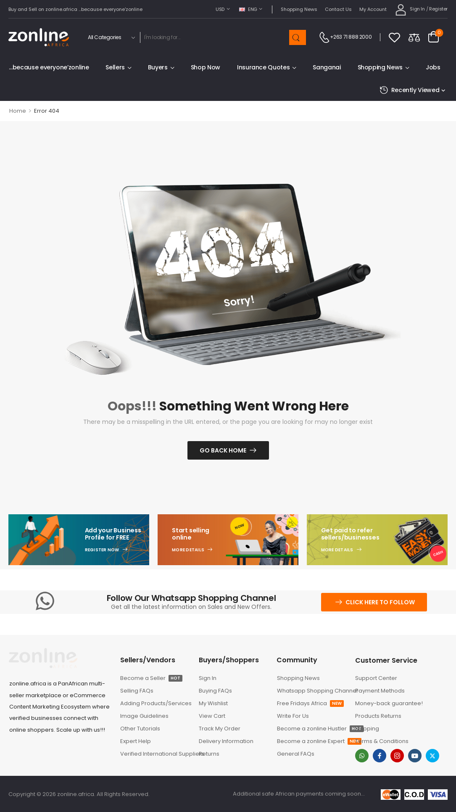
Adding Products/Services (155, 703)
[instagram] (397, 755)
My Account (373, 9)
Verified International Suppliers (155, 754)
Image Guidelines (144, 716)
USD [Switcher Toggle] (220, 9)
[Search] (214, 37)
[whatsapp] (362, 755)
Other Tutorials (140, 729)
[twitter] (432, 755)
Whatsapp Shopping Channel (312, 691)
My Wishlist (213, 703)
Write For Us (293, 716)
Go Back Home (223, 450)
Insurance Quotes (263, 67)
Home (17, 111)
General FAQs (295, 754)
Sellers (115, 67)
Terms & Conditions (382, 741)
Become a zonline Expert (312, 741)
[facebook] (379, 755)
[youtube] (415, 755)
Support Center (376, 678)
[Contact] (324, 37)
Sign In (207, 678)
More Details (188, 550)
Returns (209, 754)
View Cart (212, 716)
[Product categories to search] (111, 37)
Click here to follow (380, 602)
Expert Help (135, 741)
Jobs (433, 67)
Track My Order (219, 729)
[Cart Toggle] (433, 37)
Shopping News (299, 9)
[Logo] (38, 37)
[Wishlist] (394, 37)
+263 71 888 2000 (351, 37)
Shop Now (205, 67)
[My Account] (410, 9)
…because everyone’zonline (49, 67)
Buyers (158, 67)
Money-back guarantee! (389, 703)
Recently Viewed (409, 90)
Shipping (367, 729)
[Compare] (414, 37)
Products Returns (378, 716)
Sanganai (326, 67)
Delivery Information (226, 741)
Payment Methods (380, 691)
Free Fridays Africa (310, 703)
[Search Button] (297, 37)
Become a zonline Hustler (312, 729)
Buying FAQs (215, 691)
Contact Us (338, 9)
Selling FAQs (136, 691)
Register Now (102, 550)
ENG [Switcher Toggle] (248, 9)
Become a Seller (151, 678)
